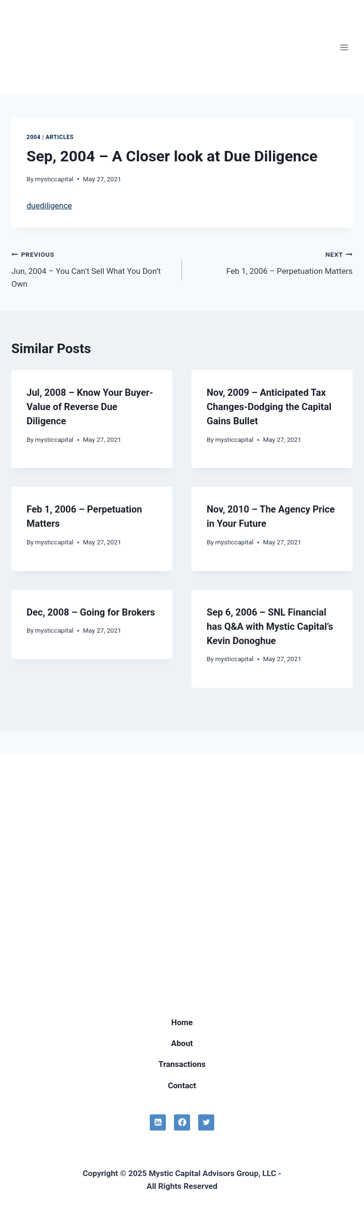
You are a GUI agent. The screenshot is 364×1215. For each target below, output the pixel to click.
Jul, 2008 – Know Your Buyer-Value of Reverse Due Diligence (90, 407)
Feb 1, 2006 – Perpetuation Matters (271, 262)
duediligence (49, 205)
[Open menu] (344, 47)
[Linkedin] (158, 1122)
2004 (34, 137)
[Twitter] (206, 1122)
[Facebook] (182, 1122)
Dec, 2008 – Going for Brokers (91, 612)
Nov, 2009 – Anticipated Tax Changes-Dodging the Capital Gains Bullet (269, 407)
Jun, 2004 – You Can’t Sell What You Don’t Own (92, 268)
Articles (59, 137)
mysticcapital (54, 179)
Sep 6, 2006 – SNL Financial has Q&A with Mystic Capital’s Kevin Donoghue (270, 626)
